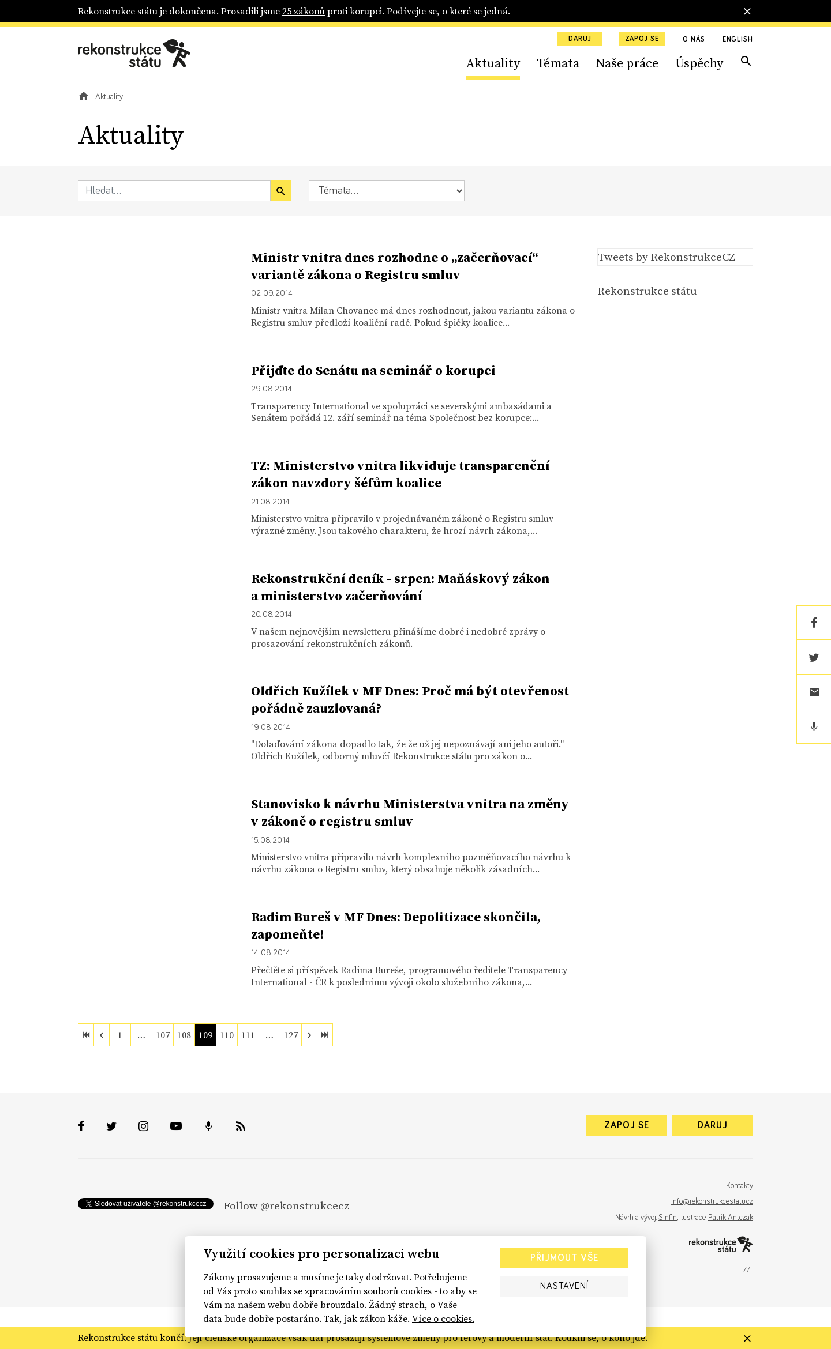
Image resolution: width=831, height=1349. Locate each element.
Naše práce (627, 62)
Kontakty (739, 1186)
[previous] (101, 1035)
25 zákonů (303, 11)
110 (227, 1034)
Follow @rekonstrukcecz (286, 1205)
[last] (324, 1035)
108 (184, 1034)
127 (291, 1034)
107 (163, 1034)
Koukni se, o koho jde (600, 1337)
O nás (694, 39)
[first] (85, 1035)
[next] (309, 1035)
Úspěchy (699, 62)
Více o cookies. (443, 1318)
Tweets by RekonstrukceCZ (667, 256)
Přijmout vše (564, 1258)
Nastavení (564, 1286)
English (738, 39)
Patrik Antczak (730, 1218)
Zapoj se (642, 39)
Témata (558, 62)
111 (248, 1034)
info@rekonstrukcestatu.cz (712, 1201)
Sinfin (667, 1218)
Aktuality (493, 62)
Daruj (580, 39)
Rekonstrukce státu (647, 290)
